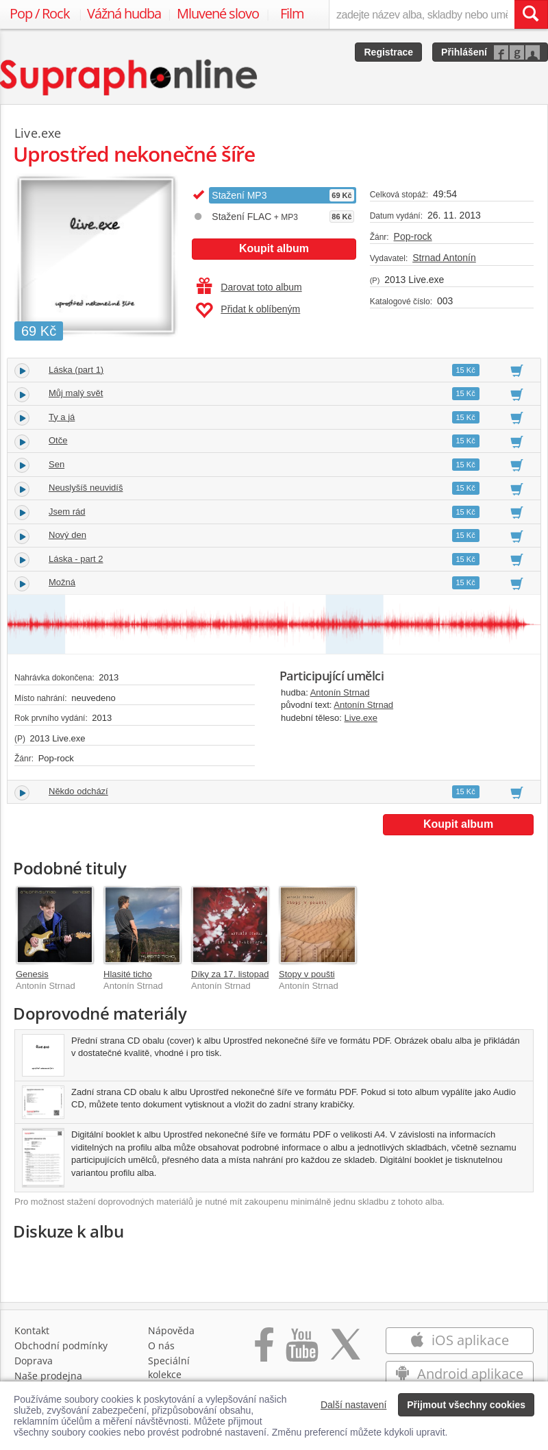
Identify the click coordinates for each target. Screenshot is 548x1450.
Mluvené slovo (218, 13)
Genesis (32, 974)
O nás (161, 1345)
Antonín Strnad (340, 692)
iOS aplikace (459, 1340)
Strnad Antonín (444, 257)
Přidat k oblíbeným (247, 310)
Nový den (67, 535)
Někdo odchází (78, 791)
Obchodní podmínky (61, 1345)
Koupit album (274, 248)
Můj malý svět (76, 393)
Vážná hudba (124, 13)
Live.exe (361, 718)
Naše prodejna (48, 1375)
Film (292, 13)
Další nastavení (354, 1404)
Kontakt (31, 1330)
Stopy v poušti (307, 974)
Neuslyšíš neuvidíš (86, 487)
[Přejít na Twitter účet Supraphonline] (345, 1352)
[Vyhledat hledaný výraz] (531, 14)
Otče (58, 440)
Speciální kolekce (169, 1367)
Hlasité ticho (127, 974)
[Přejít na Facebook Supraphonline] (264, 1352)
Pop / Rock (40, 13)
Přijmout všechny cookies (466, 1404)
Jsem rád (67, 511)
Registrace (388, 52)
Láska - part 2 (76, 559)
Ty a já (62, 417)
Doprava (33, 1360)
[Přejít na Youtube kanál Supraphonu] (301, 1352)
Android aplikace (459, 1373)
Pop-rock (413, 236)
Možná (62, 582)
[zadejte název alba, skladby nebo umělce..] (421, 14)
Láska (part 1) (76, 370)
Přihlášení (464, 52)
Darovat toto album (249, 287)
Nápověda (171, 1330)
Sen (56, 464)
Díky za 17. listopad (230, 974)
